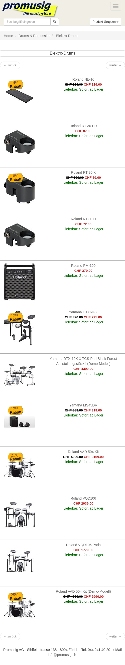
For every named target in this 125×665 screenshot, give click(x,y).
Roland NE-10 (83, 79)
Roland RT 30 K (83, 172)
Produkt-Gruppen (105, 22)
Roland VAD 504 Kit (83, 452)
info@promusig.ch (62, 655)
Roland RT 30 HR (83, 126)
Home (8, 36)
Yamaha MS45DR (83, 405)
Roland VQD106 (83, 498)
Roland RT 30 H (83, 219)
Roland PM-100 (83, 266)
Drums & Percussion (35, 36)
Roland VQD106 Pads (83, 545)
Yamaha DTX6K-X (83, 312)
